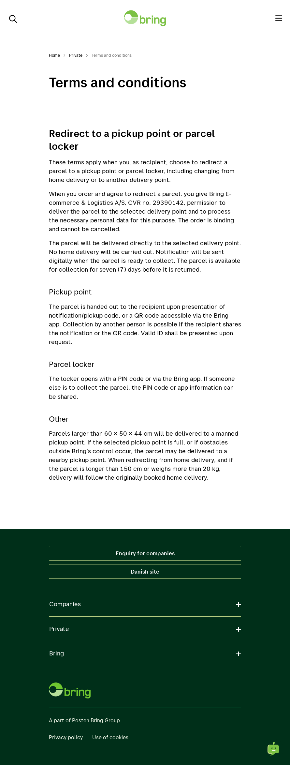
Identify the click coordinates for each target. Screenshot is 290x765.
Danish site (145, 571)
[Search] (10, 18)
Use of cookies (110, 737)
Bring (56, 653)
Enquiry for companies (145, 553)
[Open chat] (273, 748)
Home (54, 55)
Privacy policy (66, 737)
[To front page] (145, 18)
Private (75, 55)
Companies (65, 604)
